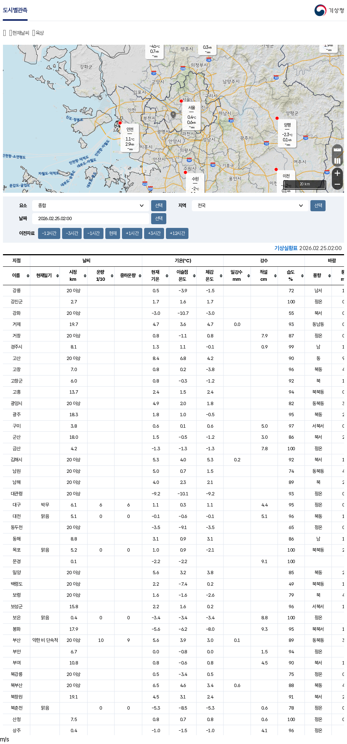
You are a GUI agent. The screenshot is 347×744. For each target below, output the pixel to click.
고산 (16, 358)
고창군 (16, 381)
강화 (16, 313)
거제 (16, 324)
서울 (191, 107)
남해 (16, 482)
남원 (16, 471)
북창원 (16, 697)
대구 (16, 505)
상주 (16, 730)
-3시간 (72, 233)
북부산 (16, 685)
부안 (16, 651)
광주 (16, 414)
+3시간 (154, 233)
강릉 (16, 290)
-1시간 (93, 233)
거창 (16, 336)
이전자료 (26, 233)
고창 (16, 369)
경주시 (16, 347)
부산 (16, 640)
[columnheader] (16, 275)
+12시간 (177, 233)
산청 (16, 719)
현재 (113, 233)
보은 (16, 617)
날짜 (23, 218)
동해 (16, 539)
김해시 (16, 459)
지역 (182, 205)
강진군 (16, 301)
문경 (16, 561)
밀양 (16, 572)
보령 (16, 595)
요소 (23, 205)
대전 (16, 516)
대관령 (16, 493)
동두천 (16, 527)
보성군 (16, 606)
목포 (16, 550)
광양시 (16, 403)
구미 (16, 426)
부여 (16, 663)
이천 (286, 176)
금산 (16, 448)
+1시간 (132, 233)
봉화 (16, 629)
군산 (16, 437)
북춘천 (16, 708)
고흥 (16, 392)
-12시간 (49, 233)
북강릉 (16, 674)
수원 (195, 179)
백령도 (16, 584)
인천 (129, 129)
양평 (287, 125)
